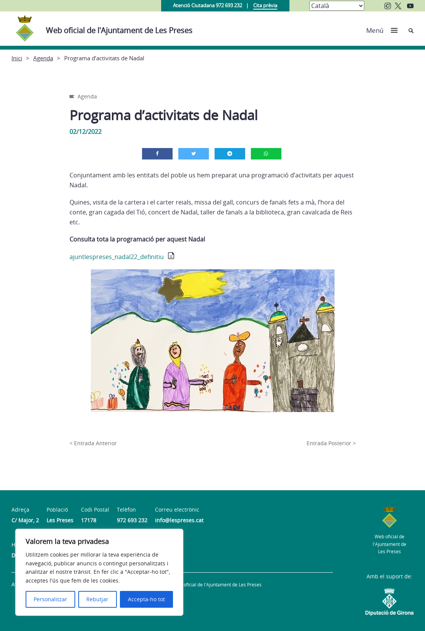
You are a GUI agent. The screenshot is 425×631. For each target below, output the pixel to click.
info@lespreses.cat (179, 520)
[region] (99, 572)
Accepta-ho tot (146, 599)
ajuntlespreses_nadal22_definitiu (116, 257)
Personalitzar (50, 599)
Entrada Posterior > (331, 443)
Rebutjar (97, 599)
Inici (16, 58)
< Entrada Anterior (93, 443)
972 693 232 (132, 520)
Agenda (43, 58)
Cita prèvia (265, 5)
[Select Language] (336, 6)
